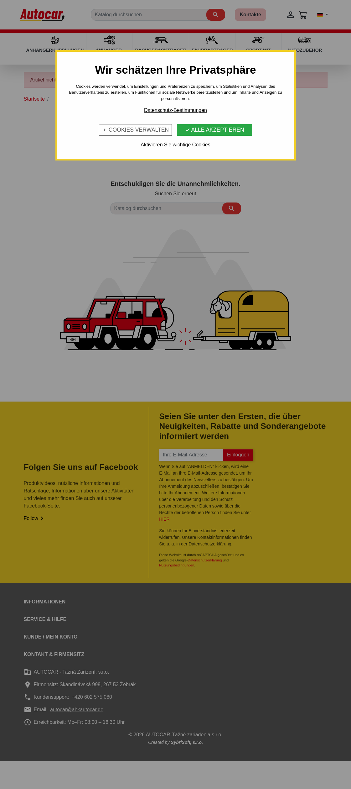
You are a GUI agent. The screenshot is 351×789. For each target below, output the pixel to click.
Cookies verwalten (135, 130)
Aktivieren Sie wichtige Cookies (175, 144)
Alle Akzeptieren (214, 130)
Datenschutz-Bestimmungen (175, 110)
